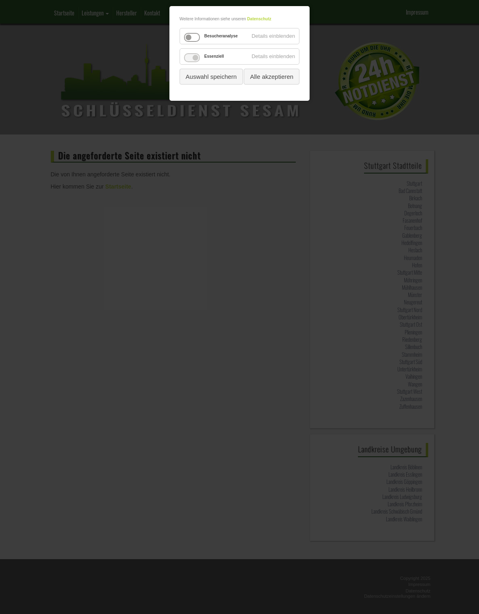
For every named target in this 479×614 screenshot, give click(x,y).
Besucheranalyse (221, 36)
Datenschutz (259, 19)
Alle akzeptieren (271, 76)
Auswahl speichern (211, 76)
